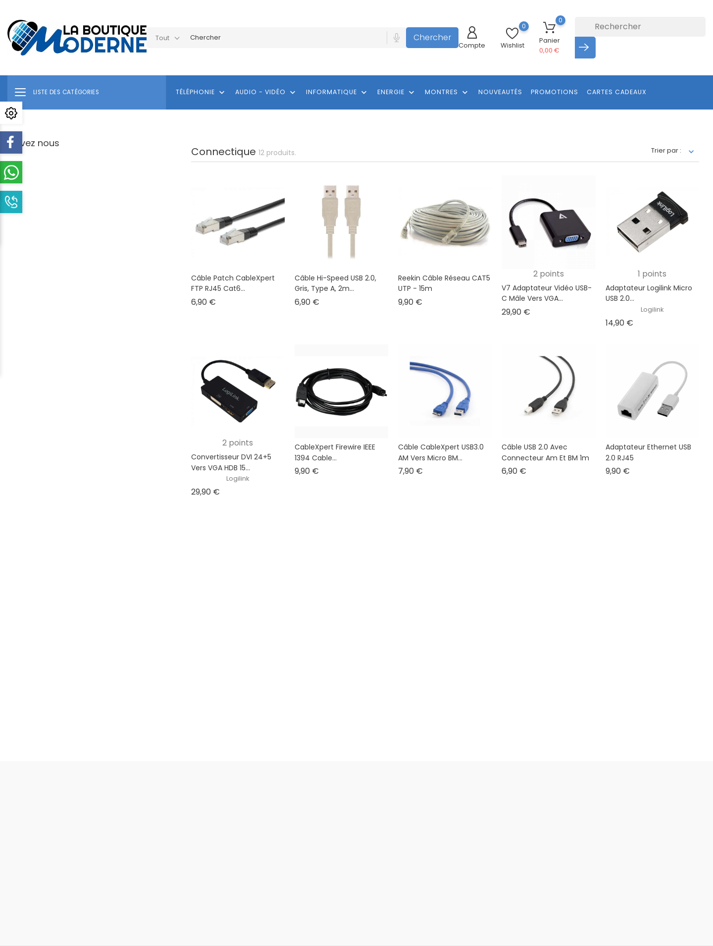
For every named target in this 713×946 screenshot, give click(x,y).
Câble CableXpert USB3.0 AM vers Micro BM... (441, 452)
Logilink (652, 309)
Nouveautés (500, 92)
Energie (396, 93)
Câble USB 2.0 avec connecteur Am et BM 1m (545, 452)
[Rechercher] (640, 27)
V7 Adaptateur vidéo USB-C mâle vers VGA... (547, 293)
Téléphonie (201, 93)
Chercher (432, 37)
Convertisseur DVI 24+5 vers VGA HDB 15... (231, 462)
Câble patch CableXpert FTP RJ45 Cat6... (233, 283)
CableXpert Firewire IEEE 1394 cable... (335, 452)
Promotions (554, 92)
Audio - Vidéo (266, 93)
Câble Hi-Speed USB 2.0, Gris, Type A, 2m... (335, 283)
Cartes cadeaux (617, 92)
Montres (447, 93)
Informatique (337, 93)
